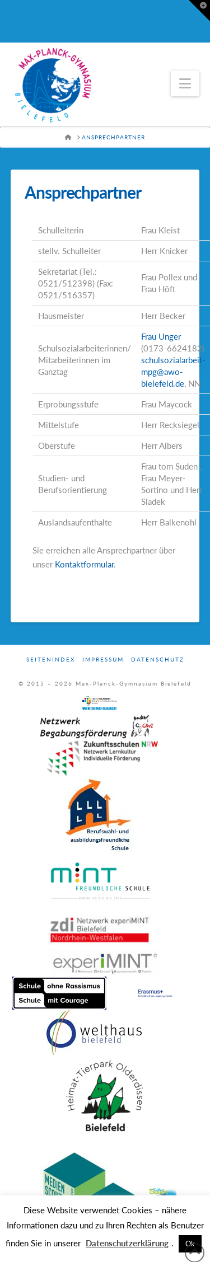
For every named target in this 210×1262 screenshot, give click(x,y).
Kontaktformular (84, 564)
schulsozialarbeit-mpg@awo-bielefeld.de (173, 371)
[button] (185, 83)
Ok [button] (190, 1243)
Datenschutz (157, 659)
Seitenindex (50, 659)
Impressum (103, 659)
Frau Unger (161, 336)
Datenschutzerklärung (127, 1243)
